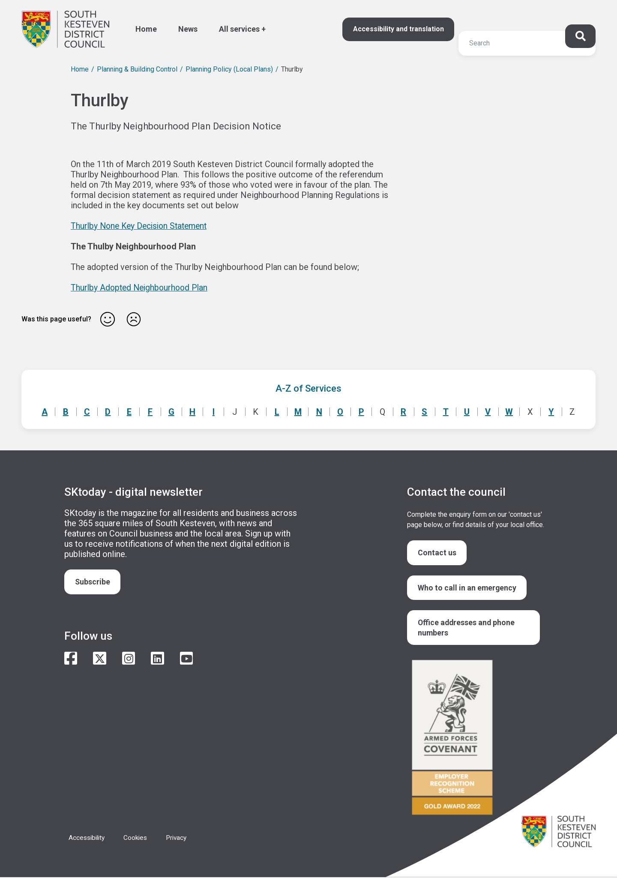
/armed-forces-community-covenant (475, 739)
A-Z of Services (308, 388)
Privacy (181, 838)
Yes (107, 319)
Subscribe (93, 581)
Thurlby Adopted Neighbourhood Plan (141, 287)
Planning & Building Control (137, 69)
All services (239, 28)
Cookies (138, 838)
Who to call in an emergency (467, 587)
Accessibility (88, 838)
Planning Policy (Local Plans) (229, 69)
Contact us (437, 552)
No (134, 319)
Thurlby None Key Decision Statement (142, 226)
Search (31, 23)
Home (146, 28)
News (188, 28)
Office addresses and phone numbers (467, 628)
